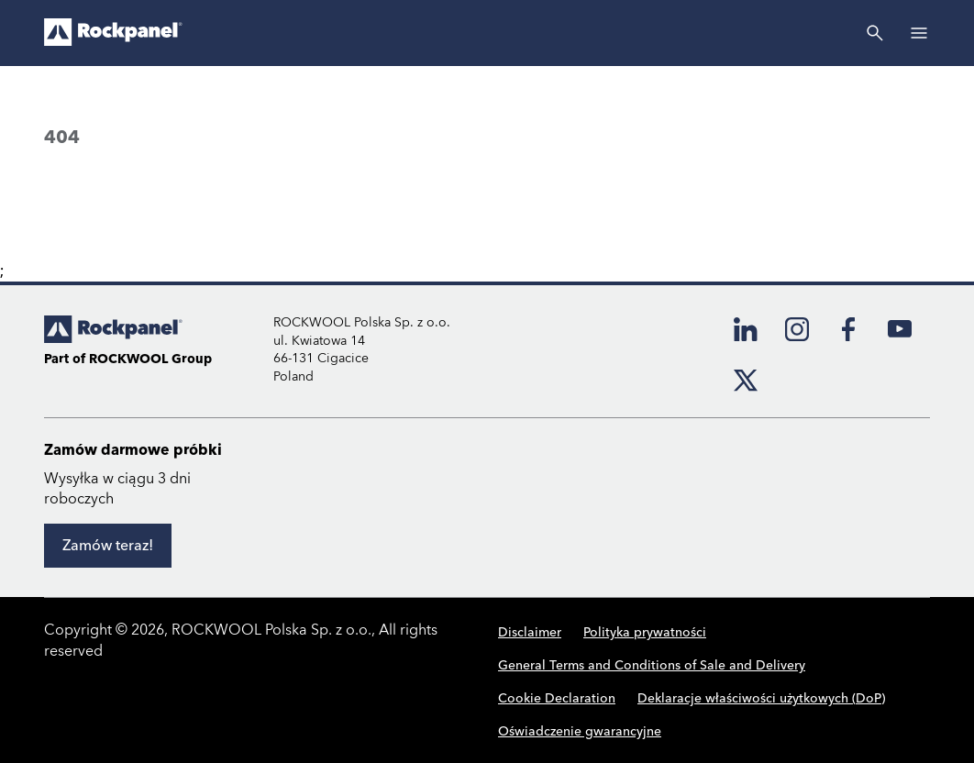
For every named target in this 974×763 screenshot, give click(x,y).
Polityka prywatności (644, 633)
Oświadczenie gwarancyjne (579, 732)
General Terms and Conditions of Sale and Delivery (651, 666)
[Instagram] (797, 329)
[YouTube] (899, 329)
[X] (745, 380)
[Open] (919, 33)
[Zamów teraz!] (108, 546)
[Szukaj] (875, 33)
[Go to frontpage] (113, 33)
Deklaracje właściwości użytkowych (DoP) (761, 699)
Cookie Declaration (556, 699)
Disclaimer (529, 633)
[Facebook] (848, 329)
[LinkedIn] (745, 329)
